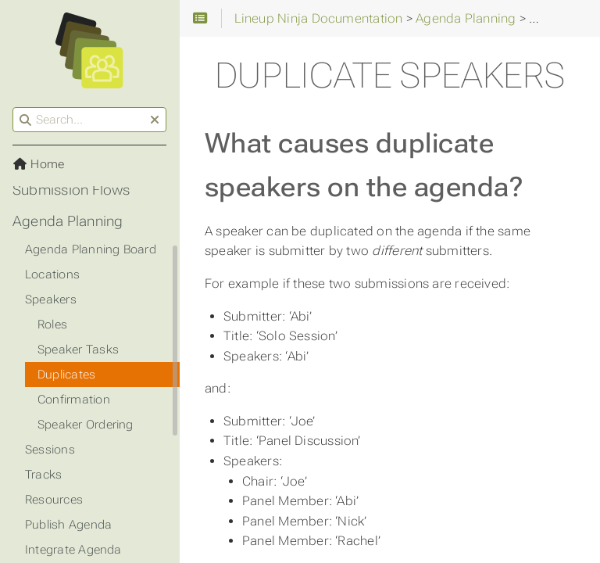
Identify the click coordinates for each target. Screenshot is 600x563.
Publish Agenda (68, 525)
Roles (52, 324)
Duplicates (66, 375)
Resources (54, 500)
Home (38, 164)
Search (13, 107)
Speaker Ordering (86, 425)
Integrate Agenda (73, 550)
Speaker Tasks (78, 349)
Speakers (51, 299)
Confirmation (74, 400)
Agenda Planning (67, 221)
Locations (52, 274)
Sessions (50, 450)
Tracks (43, 475)
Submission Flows (71, 190)
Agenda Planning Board (90, 249)
